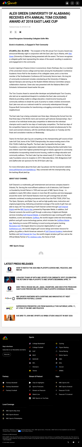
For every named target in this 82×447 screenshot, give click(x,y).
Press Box (48, 429)
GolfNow (36, 218)
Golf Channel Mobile (30, 215)
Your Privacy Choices (27, 431)
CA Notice (14, 431)
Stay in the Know (8, 346)
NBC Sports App (26, 210)
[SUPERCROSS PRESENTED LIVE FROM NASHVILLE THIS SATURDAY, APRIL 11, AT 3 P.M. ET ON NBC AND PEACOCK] (9, 308)
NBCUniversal (13, 434)
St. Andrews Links (34, 237)
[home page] (10, 3)
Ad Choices (6, 429)
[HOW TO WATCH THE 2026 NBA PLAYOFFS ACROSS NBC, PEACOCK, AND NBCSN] (9, 270)
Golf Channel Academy (54, 231)
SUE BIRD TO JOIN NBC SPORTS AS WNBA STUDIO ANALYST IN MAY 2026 (44, 316)
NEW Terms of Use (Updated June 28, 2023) (63, 429)
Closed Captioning (26, 429)
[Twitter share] (15, 32)
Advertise (12, 429)
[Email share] (20, 32)
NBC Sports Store (39, 429)
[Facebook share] (11, 32)
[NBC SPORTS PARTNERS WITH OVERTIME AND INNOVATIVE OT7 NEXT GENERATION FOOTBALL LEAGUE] (9, 299)
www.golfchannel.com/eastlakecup (22, 170)
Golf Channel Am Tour (27, 234)
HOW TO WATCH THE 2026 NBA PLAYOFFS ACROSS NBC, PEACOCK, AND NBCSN (44, 269)
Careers (18, 429)
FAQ (33, 429)
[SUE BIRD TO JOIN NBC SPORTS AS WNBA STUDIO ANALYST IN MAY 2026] (9, 318)
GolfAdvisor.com (15, 229)
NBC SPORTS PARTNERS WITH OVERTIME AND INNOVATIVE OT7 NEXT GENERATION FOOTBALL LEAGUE (43, 298)
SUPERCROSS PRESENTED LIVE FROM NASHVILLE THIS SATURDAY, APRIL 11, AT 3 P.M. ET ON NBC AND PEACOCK (45, 307)
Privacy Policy (6, 431)
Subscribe (6, 354)
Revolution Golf (15, 226)
